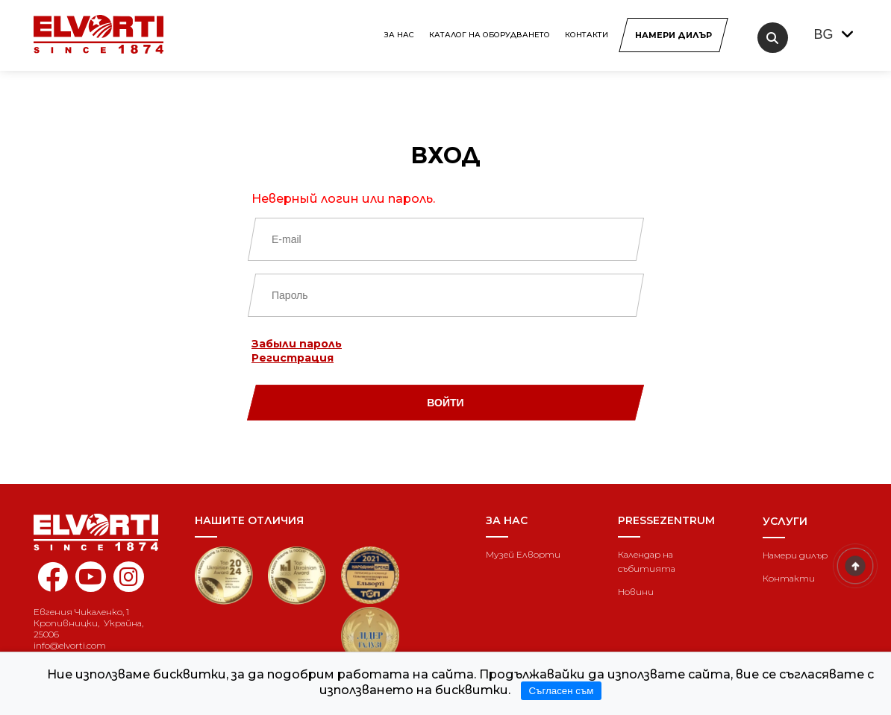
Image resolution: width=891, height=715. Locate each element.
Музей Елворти (523, 554)
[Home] (103, 532)
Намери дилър (795, 555)
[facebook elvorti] (52, 584)
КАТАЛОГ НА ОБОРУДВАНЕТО (489, 35)
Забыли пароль (296, 343)
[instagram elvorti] (128, 576)
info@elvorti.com (70, 645)
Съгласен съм (560, 690)
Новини (636, 591)
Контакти (586, 35)
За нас (399, 35)
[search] (772, 37)
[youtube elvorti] (90, 576)
